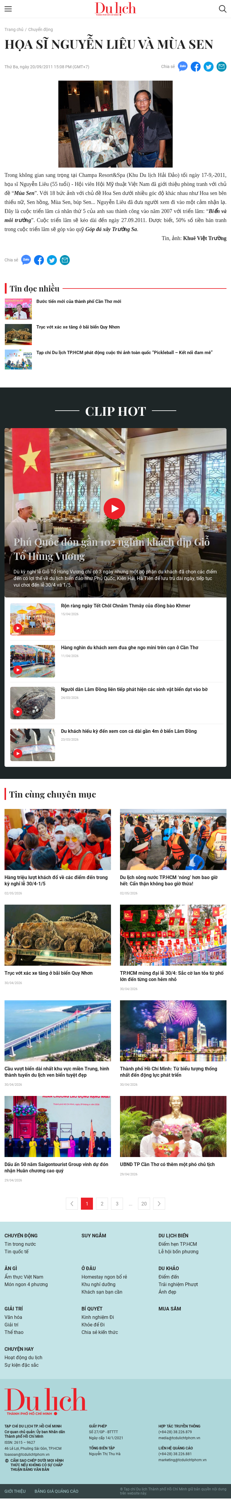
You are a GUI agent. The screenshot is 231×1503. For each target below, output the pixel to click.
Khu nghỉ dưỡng (99, 1287)
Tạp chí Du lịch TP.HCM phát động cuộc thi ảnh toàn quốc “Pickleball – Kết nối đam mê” (124, 353)
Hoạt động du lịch (23, 1362)
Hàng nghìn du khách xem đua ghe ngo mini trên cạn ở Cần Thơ (129, 648)
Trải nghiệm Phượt (178, 1287)
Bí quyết (92, 1312)
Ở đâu (89, 1270)
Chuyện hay (19, 1353)
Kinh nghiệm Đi (98, 1320)
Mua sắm (170, 1312)
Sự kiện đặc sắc (21, 1369)
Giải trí (14, 1312)
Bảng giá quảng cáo (57, 1495)
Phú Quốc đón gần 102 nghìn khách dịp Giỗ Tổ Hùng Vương (111, 548)
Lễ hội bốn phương (179, 1254)
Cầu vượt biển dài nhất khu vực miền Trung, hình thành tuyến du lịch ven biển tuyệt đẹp (57, 1073)
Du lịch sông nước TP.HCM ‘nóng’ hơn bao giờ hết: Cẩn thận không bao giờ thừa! (168, 881)
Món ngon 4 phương (26, 1287)
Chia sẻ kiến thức (100, 1336)
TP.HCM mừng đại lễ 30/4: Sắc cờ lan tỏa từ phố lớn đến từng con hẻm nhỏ (171, 977)
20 (144, 1205)
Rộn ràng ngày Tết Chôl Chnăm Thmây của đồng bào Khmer (125, 606)
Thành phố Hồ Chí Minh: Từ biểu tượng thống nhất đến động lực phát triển (168, 1073)
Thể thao (14, 1336)
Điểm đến (169, 1279)
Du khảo (169, 1270)
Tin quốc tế (16, 1254)
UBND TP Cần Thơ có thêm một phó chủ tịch (167, 1166)
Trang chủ (14, 29)
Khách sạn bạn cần (102, 1295)
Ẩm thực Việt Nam (24, 1279)
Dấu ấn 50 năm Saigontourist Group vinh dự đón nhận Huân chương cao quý (56, 1169)
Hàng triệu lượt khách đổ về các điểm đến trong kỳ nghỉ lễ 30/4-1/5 (56, 881)
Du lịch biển (173, 1237)
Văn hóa (13, 1320)
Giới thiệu (15, 1495)
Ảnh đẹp (167, 1295)
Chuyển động (40, 29)
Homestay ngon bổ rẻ (104, 1279)
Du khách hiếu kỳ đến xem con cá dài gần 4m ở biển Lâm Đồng (129, 732)
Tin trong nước (20, 1246)
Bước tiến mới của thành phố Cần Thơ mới (78, 301)
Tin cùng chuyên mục (53, 794)
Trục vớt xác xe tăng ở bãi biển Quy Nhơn (78, 327)
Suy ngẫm (94, 1237)
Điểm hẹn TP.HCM (178, 1246)
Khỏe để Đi (93, 1328)
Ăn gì (11, 1270)
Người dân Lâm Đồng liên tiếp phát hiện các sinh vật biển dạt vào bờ (134, 690)
